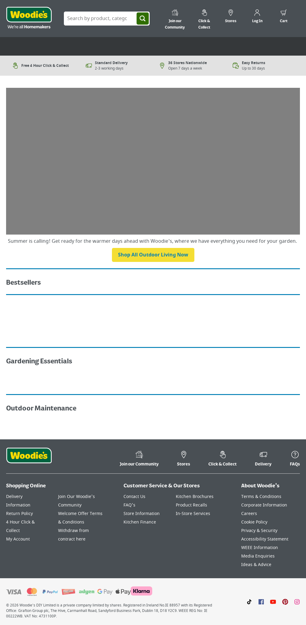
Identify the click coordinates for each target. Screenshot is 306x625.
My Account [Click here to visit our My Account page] (18, 539)
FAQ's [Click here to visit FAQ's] (129, 505)
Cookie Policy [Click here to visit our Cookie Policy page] (254, 522)
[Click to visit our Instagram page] (297, 601)
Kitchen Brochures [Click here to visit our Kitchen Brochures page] (195, 496)
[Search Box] (107, 19)
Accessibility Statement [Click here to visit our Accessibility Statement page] (264, 539)
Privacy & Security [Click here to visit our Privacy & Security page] (259, 530)
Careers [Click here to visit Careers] (249, 513)
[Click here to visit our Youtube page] (273, 601)
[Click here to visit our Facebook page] (261, 601)
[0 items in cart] (283, 17)
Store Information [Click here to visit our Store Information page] (141, 513)
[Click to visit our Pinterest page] (285, 601)
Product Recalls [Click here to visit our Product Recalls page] (191, 505)
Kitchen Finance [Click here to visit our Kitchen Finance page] (139, 522)
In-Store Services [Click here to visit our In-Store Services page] (193, 513)
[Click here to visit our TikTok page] (249, 601)
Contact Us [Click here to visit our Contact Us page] (134, 496)
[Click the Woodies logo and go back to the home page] (29, 18)
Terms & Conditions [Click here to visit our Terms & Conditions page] (261, 496)
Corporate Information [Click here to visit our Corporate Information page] (264, 505)
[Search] (143, 19)
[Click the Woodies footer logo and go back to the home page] (29, 459)
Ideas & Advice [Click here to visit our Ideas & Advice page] (256, 564)
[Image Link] (78, 305)
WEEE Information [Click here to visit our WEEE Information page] (259, 547)
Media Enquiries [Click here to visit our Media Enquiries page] (258, 556)
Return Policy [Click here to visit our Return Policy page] (19, 513)
